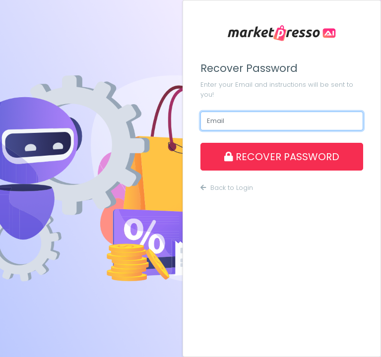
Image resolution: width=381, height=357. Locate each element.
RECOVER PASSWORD (281, 157)
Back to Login (226, 187)
